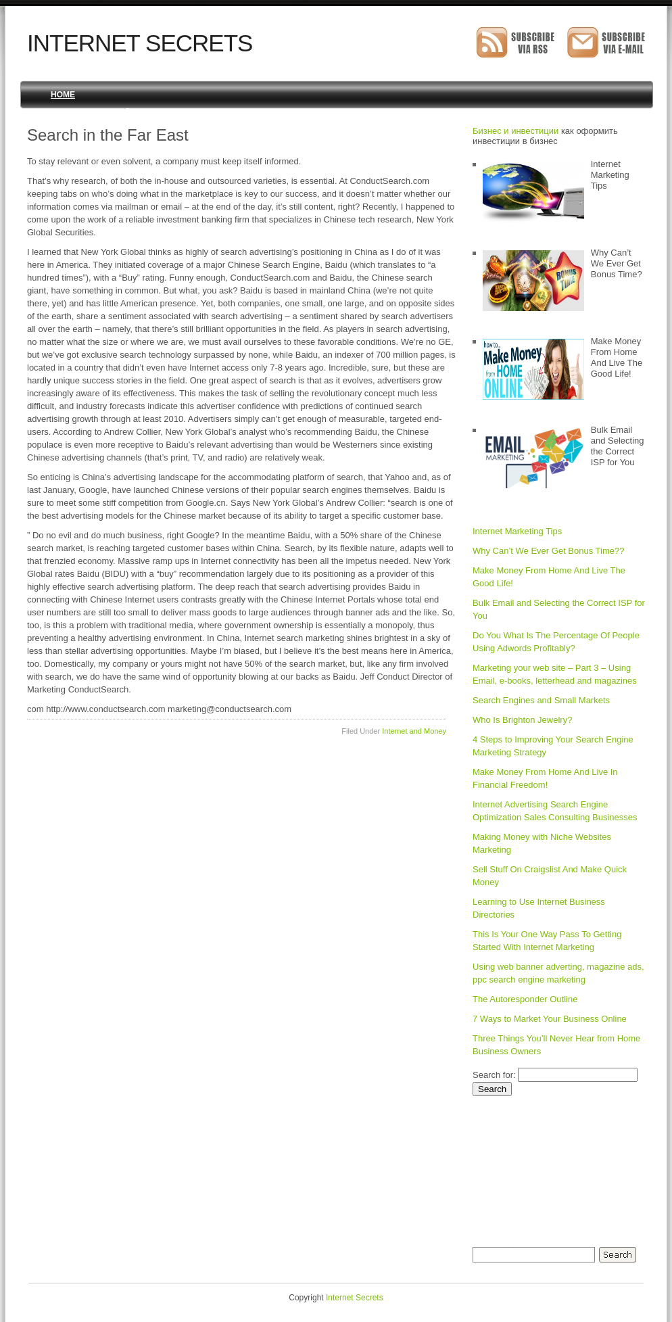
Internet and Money (414, 731)
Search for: (494, 1075)
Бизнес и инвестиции (515, 131)
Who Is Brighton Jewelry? (522, 720)
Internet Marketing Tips (517, 531)
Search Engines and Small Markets (541, 700)
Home (63, 94)
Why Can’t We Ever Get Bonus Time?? (548, 551)
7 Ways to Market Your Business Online (550, 1019)
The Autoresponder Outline (525, 999)
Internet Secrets (139, 43)
